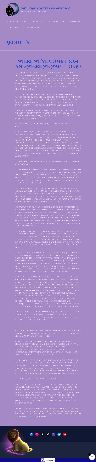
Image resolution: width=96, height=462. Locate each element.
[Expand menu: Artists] (60, 21)
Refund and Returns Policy (28, 27)
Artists (56, 21)
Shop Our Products (72, 21)
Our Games (12, 21)
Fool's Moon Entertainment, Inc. (46, 8)
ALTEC (10, 27)
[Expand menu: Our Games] (18, 21)
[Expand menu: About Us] (50, 21)
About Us (45, 21)
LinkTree (35, 21)
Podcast (25, 21)
